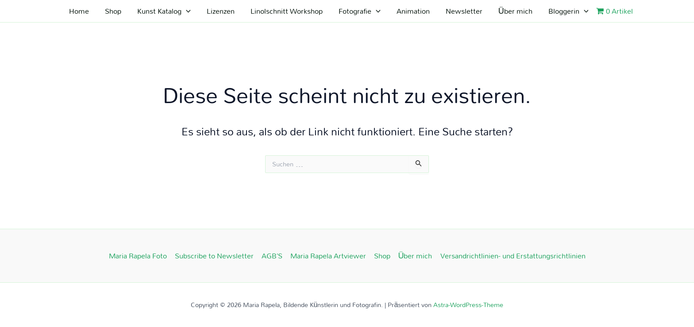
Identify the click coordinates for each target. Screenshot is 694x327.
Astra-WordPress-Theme (468, 304)
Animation (413, 11)
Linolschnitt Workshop (287, 11)
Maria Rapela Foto (138, 255)
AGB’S (272, 255)
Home (79, 11)
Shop (113, 11)
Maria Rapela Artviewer (328, 255)
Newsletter (464, 11)
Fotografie (360, 11)
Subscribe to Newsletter (214, 255)
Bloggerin (568, 11)
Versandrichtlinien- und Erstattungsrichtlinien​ (513, 255)
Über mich (515, 11)
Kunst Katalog (164, 11)
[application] (186, 11)
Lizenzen (221, 11)
